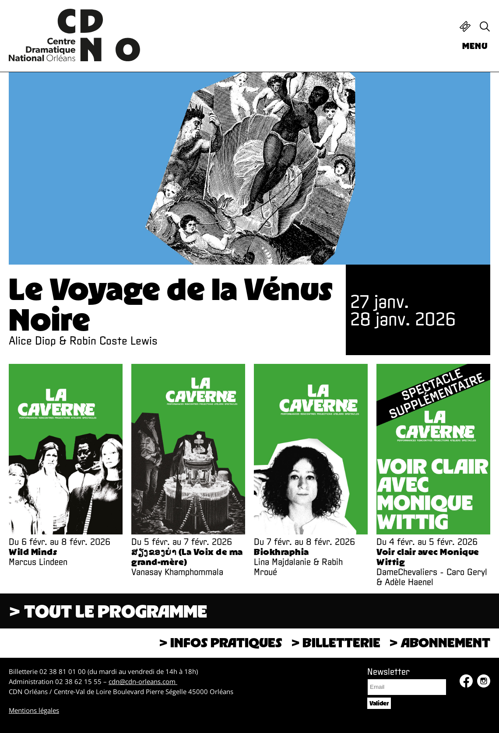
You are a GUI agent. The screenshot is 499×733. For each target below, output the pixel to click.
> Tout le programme (108, 611)
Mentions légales (34, 710)
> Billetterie (335, 642)
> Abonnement (439, 642)
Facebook (466, 681)
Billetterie (465, 26)
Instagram (483, 681)
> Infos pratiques (220, 642)
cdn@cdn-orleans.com (143, 681)
